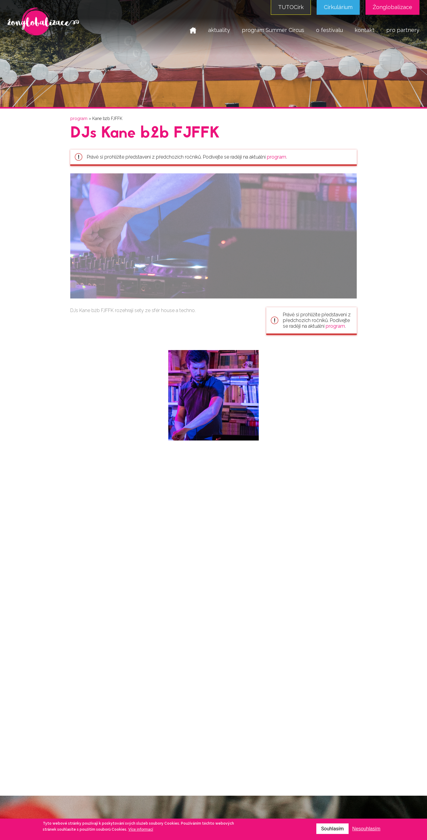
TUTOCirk (291, 7)
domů (193, 30)
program (78, 118)
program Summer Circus (273, 30)
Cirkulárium (338, 7)
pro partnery (402, 30)
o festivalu (329, 30)
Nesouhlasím (366, 828)
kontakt (365, 30)
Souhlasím (332, 829)
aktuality (219, 30)
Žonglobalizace (392, 7)
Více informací (140, 829)
